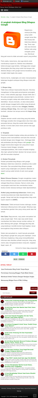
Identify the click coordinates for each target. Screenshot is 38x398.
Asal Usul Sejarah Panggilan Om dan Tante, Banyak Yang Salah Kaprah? (19, 316)
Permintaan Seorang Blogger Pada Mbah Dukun (17, 273)
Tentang (9, 388)
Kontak (17, 1)
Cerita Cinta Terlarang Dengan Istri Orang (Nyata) (21, 300)
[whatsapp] (23, 254)
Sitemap (19, 391)
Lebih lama (34, 288)
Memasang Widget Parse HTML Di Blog (14, 280)
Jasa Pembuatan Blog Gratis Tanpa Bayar (15, 269)
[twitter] (14, 254)
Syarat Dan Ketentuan (30, 388)
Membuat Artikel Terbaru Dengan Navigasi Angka (17, 276)
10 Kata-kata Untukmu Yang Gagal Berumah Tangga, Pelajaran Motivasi (19, 350)
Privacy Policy (20, 388)
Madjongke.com (7, 1)
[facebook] (5, 254)
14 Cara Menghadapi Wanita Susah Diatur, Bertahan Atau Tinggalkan (18, 365)
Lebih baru (4, 288)
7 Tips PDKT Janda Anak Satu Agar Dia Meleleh (20, 358)
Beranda (19, 288)
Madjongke (6, 4)
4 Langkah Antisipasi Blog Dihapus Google (18, 23)
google (28, 142)
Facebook (25, 1)
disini (2, 173)
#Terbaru (21, 259)
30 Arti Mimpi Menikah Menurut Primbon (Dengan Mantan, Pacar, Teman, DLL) (21, 341)
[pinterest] (32, 254)
